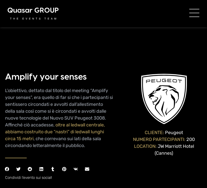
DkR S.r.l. (112, 180)
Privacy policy (140, 174)
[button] (7, 136)
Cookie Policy (165, 174)
